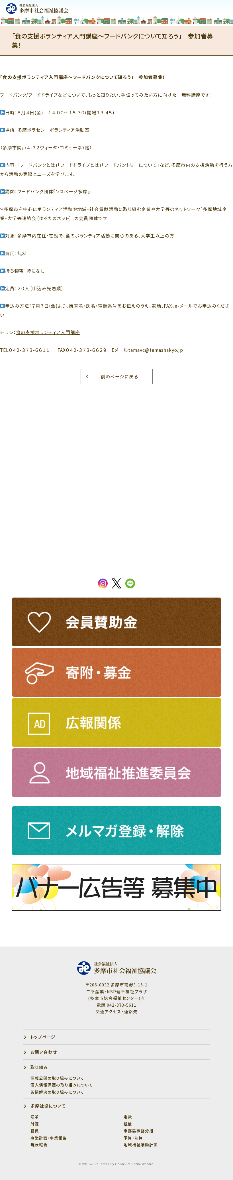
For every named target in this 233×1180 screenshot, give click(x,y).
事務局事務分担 (139, 1131)
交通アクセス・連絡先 (116, 1011)
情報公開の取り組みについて (57, 1078)
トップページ (43, 1037)
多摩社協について (48, 1106)
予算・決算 (133, 1138)
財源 (34, 1124)
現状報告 (39, 1144)
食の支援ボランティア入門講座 (48, 332)
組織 (128, 1124)
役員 (34, 1131)
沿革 (34, 1117)
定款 (128, 1117)
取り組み (39, 1067)
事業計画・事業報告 (48, 1138)
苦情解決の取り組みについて (57, 1092)
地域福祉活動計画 (141, 1144)
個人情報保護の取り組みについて (61, 1085)
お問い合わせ (43, 1052)
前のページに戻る (119, 376)
